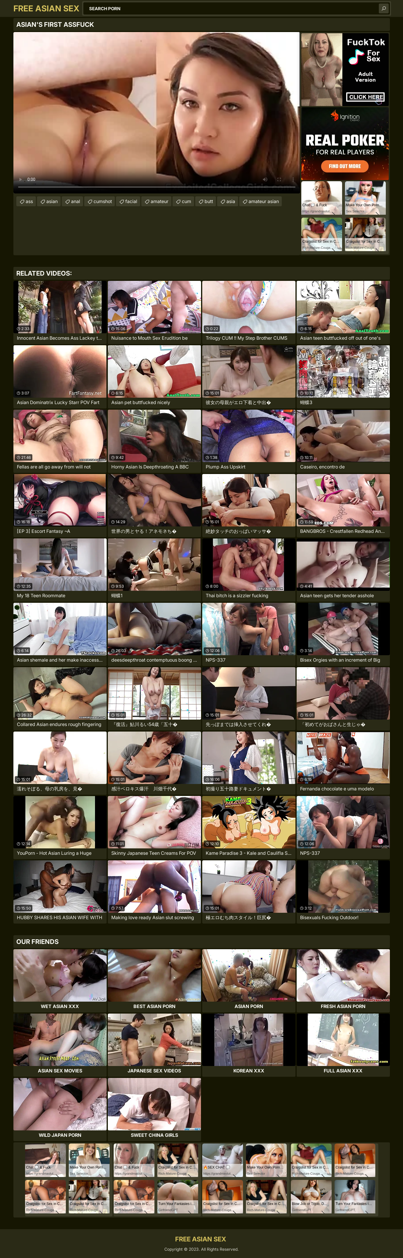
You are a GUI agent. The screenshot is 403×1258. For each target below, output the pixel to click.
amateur (159, 201)
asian (52, 201)
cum (186, 201)
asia (230, 201)
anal (75, 201)
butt (209, 201)
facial (131, 201)
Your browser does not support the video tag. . (156, 112)
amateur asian (264, 201)
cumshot (103, 201)
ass (29, 201)
